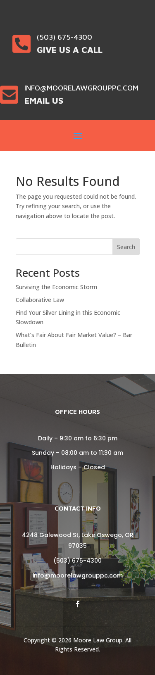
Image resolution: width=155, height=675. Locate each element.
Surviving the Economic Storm (56, 287)
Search (126, 247)
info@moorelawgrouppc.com (78, 575)
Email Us (43, 100)
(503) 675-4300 (77, 560)
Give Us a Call (70, 50)
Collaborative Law (40, 300)
